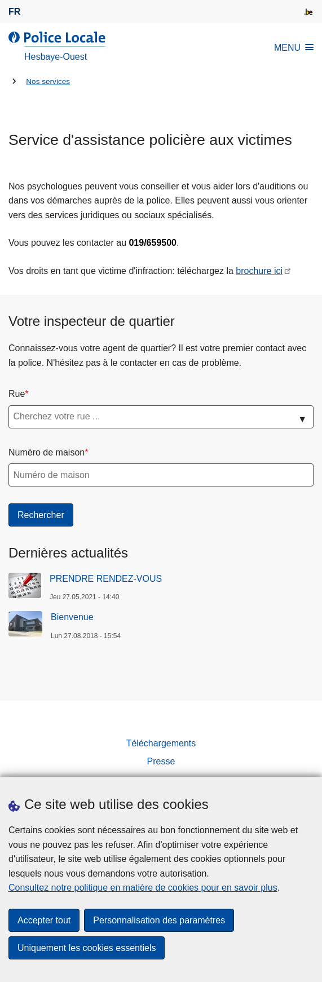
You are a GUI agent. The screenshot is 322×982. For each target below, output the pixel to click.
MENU (294, 47)
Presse (161, 761)
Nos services (48, 81)
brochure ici (259, 271)
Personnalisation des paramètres (159, 920)
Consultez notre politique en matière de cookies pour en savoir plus (142, 887)
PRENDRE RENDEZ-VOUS (106, 578)
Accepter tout (43, 920)
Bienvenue (72, 617)
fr (14, 11)
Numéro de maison (46, 452)
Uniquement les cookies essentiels (86, 948)
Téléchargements (161, 743)
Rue (16, 394)
